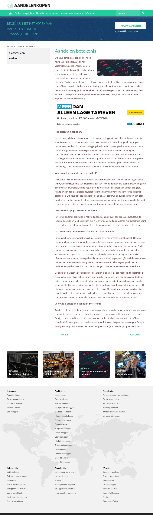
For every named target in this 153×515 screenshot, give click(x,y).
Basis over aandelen (111, 472)
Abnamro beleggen (63, 453)
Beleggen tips (108, 480)
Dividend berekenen (111, 416)
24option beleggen (63, 428)
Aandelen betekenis (25, 46)
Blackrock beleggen (63, 411)
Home (10, 46)
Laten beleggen (61, 476)
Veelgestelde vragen (111, 493)
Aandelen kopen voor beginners (116, 395)
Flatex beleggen (61, 424)
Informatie (90, 13)
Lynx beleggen (61, 449)
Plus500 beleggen (62, 462)
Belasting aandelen (110, 407)
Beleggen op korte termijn (66, 472)
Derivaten (11, 480)
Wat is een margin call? (16, 484)
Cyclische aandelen (111, 399)
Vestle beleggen (61, 432)
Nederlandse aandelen (47, 13)
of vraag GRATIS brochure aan (126, 31)
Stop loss (58, 480)
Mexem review (13, 407)
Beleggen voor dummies (17, 488)
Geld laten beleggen (15, 501)
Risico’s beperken (110, 488)
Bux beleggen (12, 411)
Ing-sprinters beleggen (64, 407)
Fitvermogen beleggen (64, 416)
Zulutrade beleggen (63, 420)
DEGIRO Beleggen (15, 403)
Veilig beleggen (13, 472)
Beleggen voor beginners (17, 476)
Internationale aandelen (71, 13)
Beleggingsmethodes (111, 476)
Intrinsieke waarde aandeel (114, 411)
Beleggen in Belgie (110, 501)
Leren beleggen (109, 484)
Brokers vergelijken (24, 13)
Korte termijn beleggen (17, 497)
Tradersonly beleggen (64, 445)
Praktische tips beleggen (65, 493)
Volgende (134, 334)
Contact (106, 497)
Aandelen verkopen (111, 403)
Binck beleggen (61, 457)
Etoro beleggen (61, 436)
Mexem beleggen (62, 403)
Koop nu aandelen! (131, 25)
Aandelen (13, 58)
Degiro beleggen (62, 399)
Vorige (64, 334)
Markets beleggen (62, 441)
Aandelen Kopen (14, 395)
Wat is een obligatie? (15, 493)
